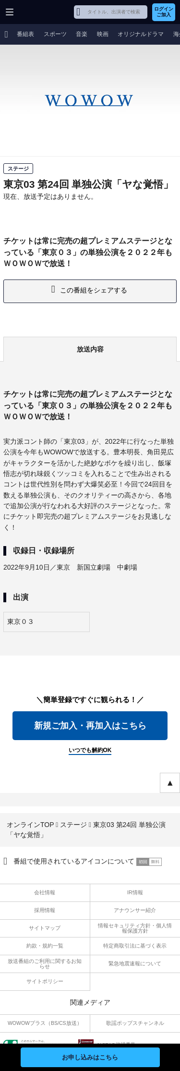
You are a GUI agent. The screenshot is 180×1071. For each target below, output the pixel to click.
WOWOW (44, 12)
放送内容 (90, 349)
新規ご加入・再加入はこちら (90, 725)
